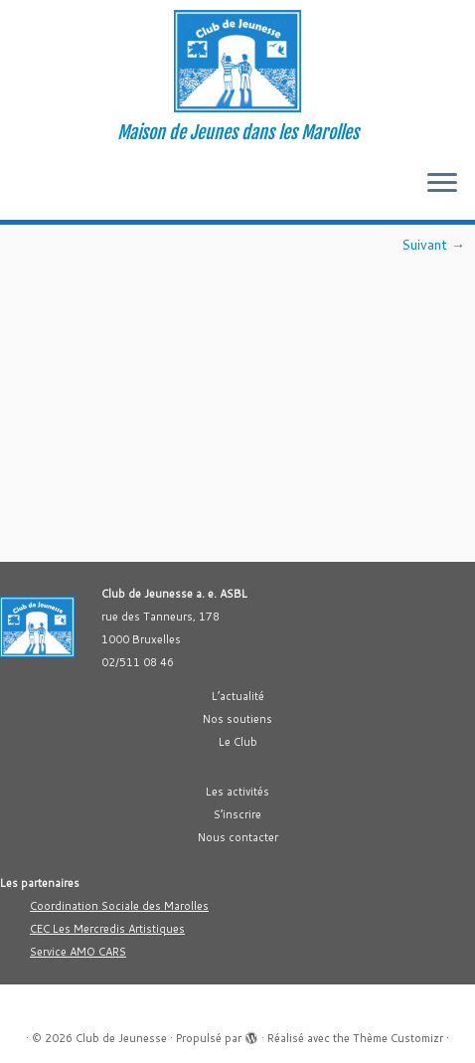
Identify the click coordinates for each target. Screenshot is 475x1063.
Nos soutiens (237, 719)
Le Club (238, 742)
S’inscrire (237, 814)
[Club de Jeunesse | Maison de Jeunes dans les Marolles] (237, 61)
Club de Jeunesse (121, 1038)
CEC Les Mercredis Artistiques (107, 929)
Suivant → (433, 245)
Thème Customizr (398, 1038)
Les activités (237, 791)
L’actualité (238, 696)
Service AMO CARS (78, 952)
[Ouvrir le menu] (442, 184)
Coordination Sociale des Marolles (119, 906)
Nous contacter (238, 837)
